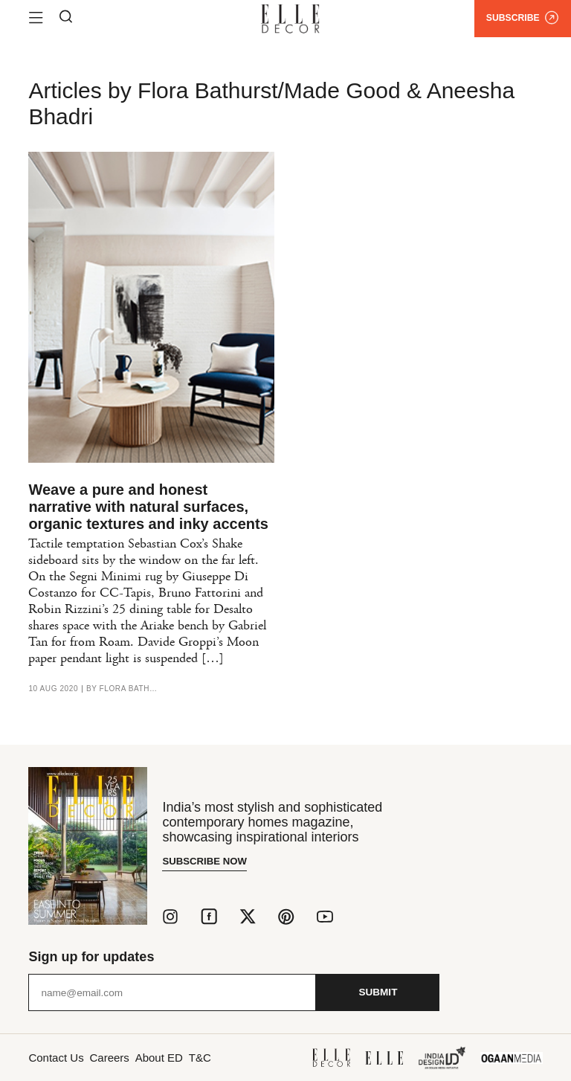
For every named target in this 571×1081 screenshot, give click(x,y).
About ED (177, 1056)
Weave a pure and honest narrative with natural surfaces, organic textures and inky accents (148, 506)
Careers (120, 1056)
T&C (226, 1056)
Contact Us (57, 1056)
